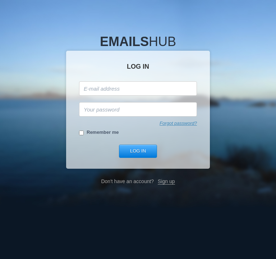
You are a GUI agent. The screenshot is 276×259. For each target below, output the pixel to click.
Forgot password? (178, 123)
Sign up (166, 181)
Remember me (103, 132)
